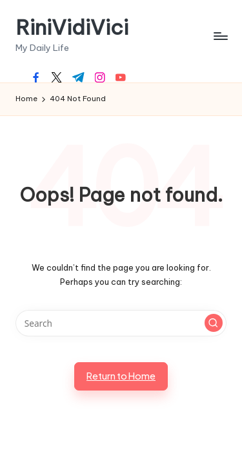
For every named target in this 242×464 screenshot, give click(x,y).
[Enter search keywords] (121, 323)
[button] (214, 323)
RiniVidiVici (71, 27)
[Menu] (220, 35)
